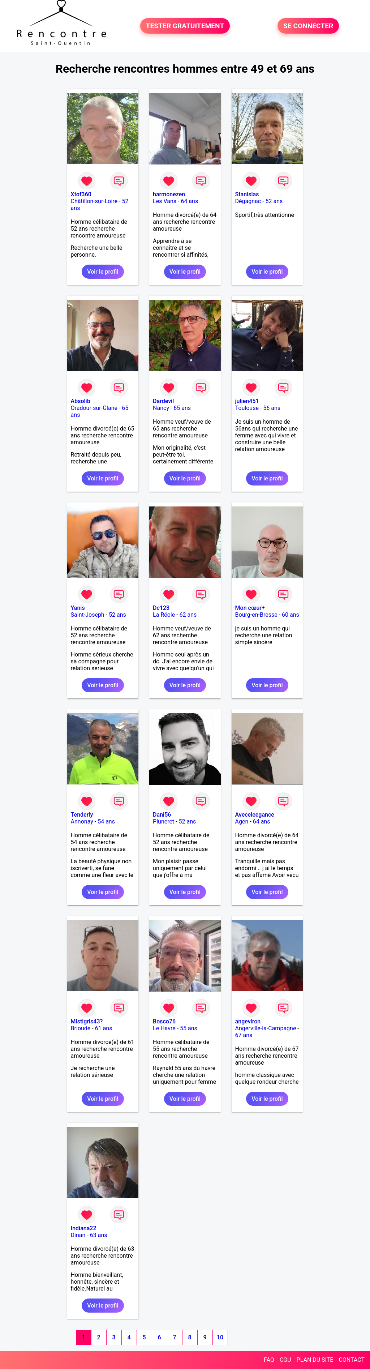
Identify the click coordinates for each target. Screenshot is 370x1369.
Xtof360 (81, 194)
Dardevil (163, 401)
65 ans (182, 408)
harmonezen (169, 194)
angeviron (248, 1021)
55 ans (188, 1028)
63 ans (98, 1235)
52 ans (274, 201)
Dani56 (162, 814)
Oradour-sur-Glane (94, 408)
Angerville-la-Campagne (265, 1028)
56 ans (271, 408)
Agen (242, 821)
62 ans (188, 614)
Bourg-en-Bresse (256, 614)
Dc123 (161, 607)
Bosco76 (164, 1021)
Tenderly (82, 814)
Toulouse (247, 408)
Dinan (78, 1235)
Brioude (81, 1028)
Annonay (82, 821)
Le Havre (164, 1028)
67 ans (244, 1035)
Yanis (78, 607)
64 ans (189, 201)
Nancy (161, 408)
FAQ (269, 1359)
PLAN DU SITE (315, 1359)
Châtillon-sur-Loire (94, 201)
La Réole (164, 614)
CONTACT (352, 1359)
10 (220, 1337)
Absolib (80, 401)
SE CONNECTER (308, 26)
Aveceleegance (254, 814)
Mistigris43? (87, 1021)
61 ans (103, 1028)
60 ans (290, 614)
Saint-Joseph (87, 614)
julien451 (247, 401)
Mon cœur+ (250, 607)
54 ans (106, 821)
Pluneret (163, 821)
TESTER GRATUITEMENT (185, 26)
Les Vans (164, 201)
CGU (285, 1359)
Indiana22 (83, 1228)
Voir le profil (102, 271)
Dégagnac (248, 201)
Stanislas (247, 194)
